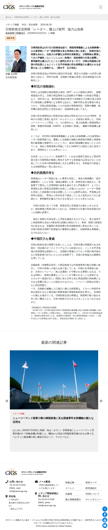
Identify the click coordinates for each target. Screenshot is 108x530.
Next (101, 401)
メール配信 (44, 481)
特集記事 (69, 482)
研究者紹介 (91, 488)
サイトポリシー (93, 499)
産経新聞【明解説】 (15, 33)
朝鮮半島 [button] (11, 38)
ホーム (8, 17)
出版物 (68, 493)
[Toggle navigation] (101, 7)
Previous (6, 401)
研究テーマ (91, 482)
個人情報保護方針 (73, 500)
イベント (69, 488)
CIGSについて (92, 493)
